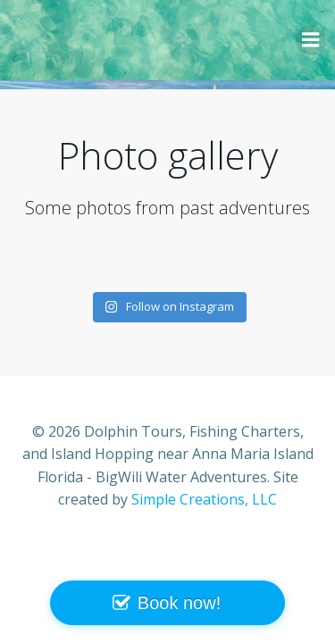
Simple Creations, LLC (204, 499)
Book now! (179, 603)
